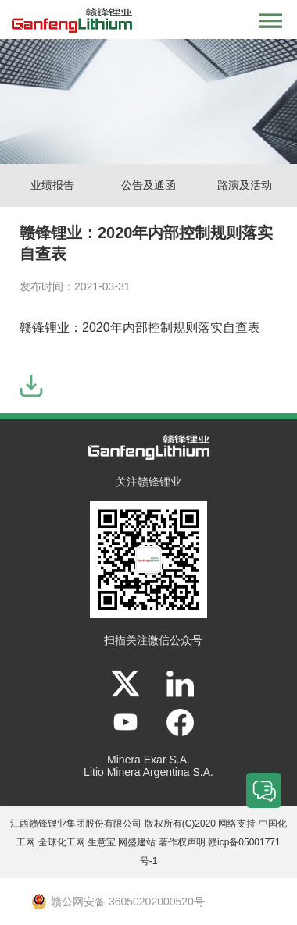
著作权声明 (182, 842)
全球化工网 (61, 842)
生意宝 (102, 842)
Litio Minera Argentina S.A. (148, 772)
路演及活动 (244, 185)
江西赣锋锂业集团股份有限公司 (75, 823)
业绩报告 (52, 185)
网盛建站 (137, 842)
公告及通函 (148, 185)
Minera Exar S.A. (148, 759)
